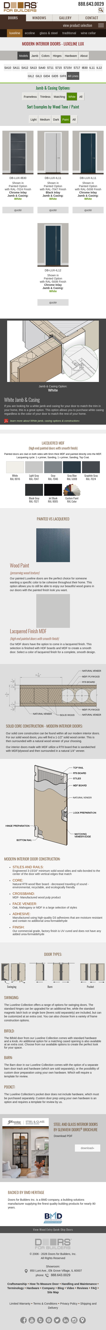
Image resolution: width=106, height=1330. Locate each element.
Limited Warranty (20, 1303)
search (101, 10)
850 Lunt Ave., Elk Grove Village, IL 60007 (56, 1270)
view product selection (77, 25)
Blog (61, 1288)
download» (87, 1148)
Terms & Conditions (45, 1303)
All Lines (73, 76)
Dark (56, 119)
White (71, 96)
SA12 (24, 67)
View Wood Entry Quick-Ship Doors (53, 1229)
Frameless (30, 96)
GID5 (55, 76)
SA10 (7, 67)
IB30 (85, 67)
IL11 (92, 67)
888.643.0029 (91, 3)
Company (48, 1288)
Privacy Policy (68, 1303)
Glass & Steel (49, 33)
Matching (59, 96)
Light (33, 119)
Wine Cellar (88, 33)
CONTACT (91, 17)
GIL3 (39, 76)
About (84, 55)
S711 (50, 67)
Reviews (82, 1288)
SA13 (33, 67)
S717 (77, 67)
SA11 (16, 67)
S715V (68, 67)
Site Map (53, 1292)
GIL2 (31, 76)
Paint (65, 119)
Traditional (69, 33)
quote (18, 210)
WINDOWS (39, 17)
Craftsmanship (17, 1284)
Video (70, 1288)
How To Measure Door (44, 1284)
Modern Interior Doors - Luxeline (53, 43)
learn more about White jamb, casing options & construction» (44, 420)
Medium (45, 119)
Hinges (57, 55)
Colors (46, 55)
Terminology (15, 1288)
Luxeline (14, 33)
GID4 (46, 76)
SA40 (41, 67)
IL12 (99, 67)
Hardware (71, 55)
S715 (58, 67)
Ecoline (30, 33)
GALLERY (65, 17)
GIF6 (63, 76)
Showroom (52, 1266)
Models (23, 55)
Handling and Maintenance (79, 1284)
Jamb (34, 55)
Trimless (45, 96)
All (80, 96)
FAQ (94, 1288)
